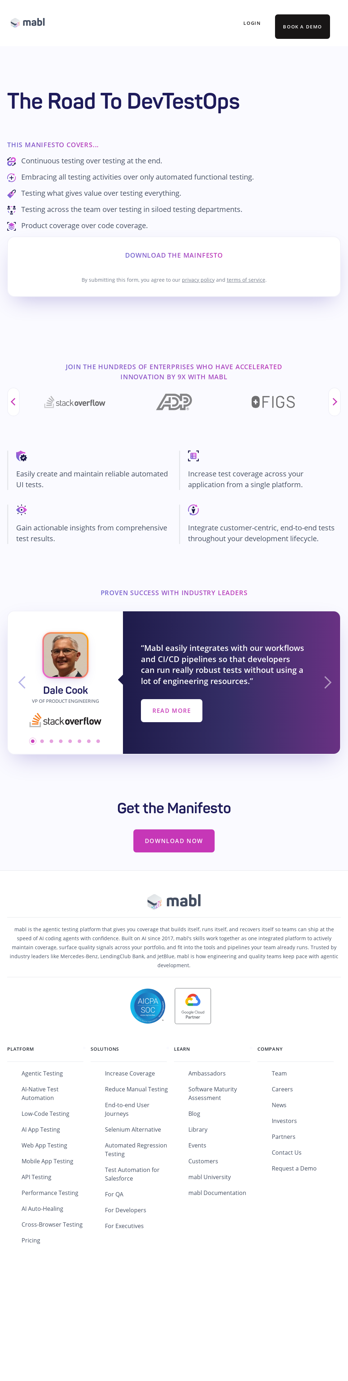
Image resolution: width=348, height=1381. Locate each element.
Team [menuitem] (279, 1073)
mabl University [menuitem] (209, 1177)
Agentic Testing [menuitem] (42, 1073)
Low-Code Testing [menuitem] (45, 1114)
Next (334, 402)
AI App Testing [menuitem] (41, 1129)
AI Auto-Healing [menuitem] (42, 1209)
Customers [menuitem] (203, 1161)
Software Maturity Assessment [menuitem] (212, 1093)
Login (252, 23)
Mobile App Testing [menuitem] (47, 1161)
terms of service (246, 279)
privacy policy (198, 279)
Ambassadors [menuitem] (207, 1073)
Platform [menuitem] (20, 1049)
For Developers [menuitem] (125, 1210)
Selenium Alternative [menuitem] (133, 1129)
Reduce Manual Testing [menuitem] (136, 1089)
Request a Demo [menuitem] (294, 1168)
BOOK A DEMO (302, 26)
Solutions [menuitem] (105, 1049)
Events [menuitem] (197, 1145)
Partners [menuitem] (284, 1137)
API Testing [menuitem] (36, 1177)
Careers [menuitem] (282, 1089)
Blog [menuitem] (194, 1114)
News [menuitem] (279, 1105)
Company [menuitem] (270, 1049)
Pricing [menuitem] (31, 1240)
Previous (13, 402)
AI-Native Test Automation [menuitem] (40, 1093)
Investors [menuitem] (284, 1121)
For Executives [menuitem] (124, 1226)
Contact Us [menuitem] (287, 1152)
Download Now (174, 841)
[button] (22, 682)
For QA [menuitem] (114, 1194)
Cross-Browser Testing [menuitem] (52, 1224)
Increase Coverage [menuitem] (130, 1073)
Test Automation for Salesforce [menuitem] (132, 1174)
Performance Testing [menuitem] (50, 1193)
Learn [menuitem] (182, 1049)
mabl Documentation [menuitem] (217, 1193)
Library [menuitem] (197, 1129)
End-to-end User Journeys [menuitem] (127, 1109)
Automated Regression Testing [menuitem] (136, 1149)
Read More (171, 711)
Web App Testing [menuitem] (44, 1145)
